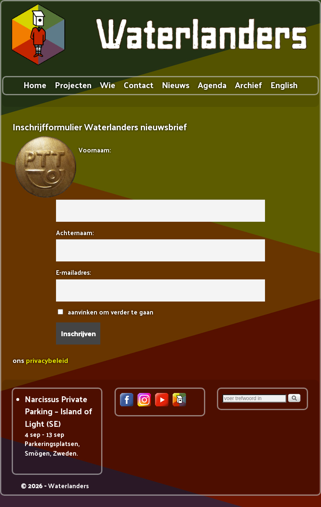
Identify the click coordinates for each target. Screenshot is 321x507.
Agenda (212, 84)
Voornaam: (95, 149)
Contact (138, 84)
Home (34, 84)
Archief (248, 84)
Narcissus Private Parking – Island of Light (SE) (58, 411)
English (284, 84)
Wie (107, 84)
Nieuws (175, 84)
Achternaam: (75, 232)
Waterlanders (68, 485)
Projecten (73, 84)
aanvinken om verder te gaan (105, 311)
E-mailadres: (73, 272)
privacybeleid (47, 360)
